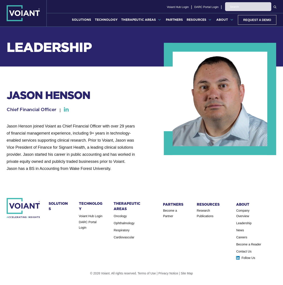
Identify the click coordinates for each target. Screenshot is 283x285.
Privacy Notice (168, 273)
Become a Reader (248, 244)
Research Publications (205, 213)
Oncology (120, 216)
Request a (257, 20)
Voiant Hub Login (211, 7)
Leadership (243, 223)
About (222, 20)
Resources (196, 20)
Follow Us (248, 258)
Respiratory (122, 230)
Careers (241, 237)
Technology (106, 20)
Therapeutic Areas (138, 20)
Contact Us (243, 251)
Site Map (187, 273)
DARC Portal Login (240, 7)
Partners (174, 20)
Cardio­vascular (124, 237)
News (240, 230)
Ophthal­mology (124, 223)
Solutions (81, 20)
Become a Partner (170, 213)
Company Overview (242, 213)
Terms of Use (147, 273)
